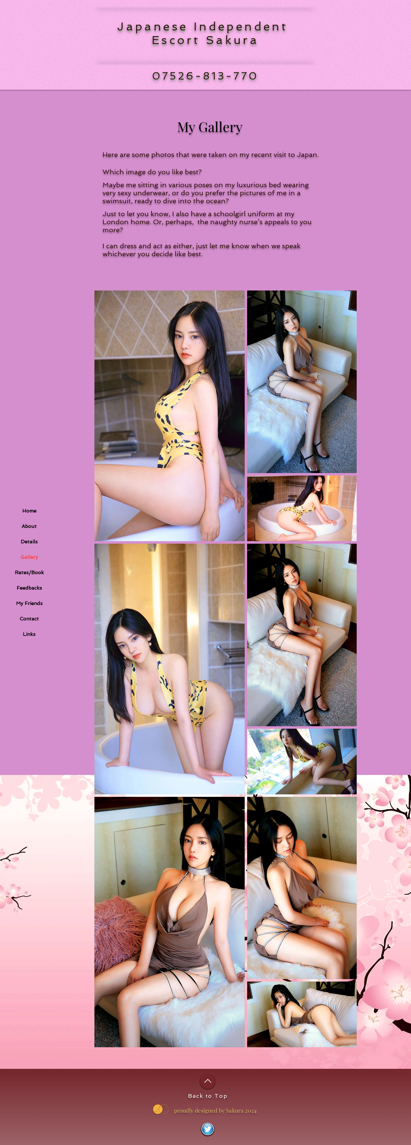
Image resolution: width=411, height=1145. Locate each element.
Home (29, 511)
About (29, 526)
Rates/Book (29, 572)
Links (29, 634)
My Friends (29, 603)
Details (29, 542)
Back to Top (208, 1096)
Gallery (29, 557)
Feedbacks (29, 588)
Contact (29, 619)
